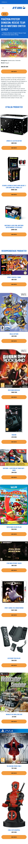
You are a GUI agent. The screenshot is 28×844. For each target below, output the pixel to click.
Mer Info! (14, 71)
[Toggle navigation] (3, 8)
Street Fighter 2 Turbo (14, 277)
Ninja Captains (14, 334)
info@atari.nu (4, 2)
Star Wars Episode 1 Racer (14, 563)
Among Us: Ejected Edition (14, 141)
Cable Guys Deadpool (14, 830)
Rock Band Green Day (14, 390)
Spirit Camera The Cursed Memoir (14, 608)
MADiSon (14, 435)
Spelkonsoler (11, 60)
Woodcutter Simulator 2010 (14, 714)
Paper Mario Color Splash (14, 527)
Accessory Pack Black (14, 658)
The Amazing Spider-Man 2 (14, 766)
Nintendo (17, 60)
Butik (4, 14)
